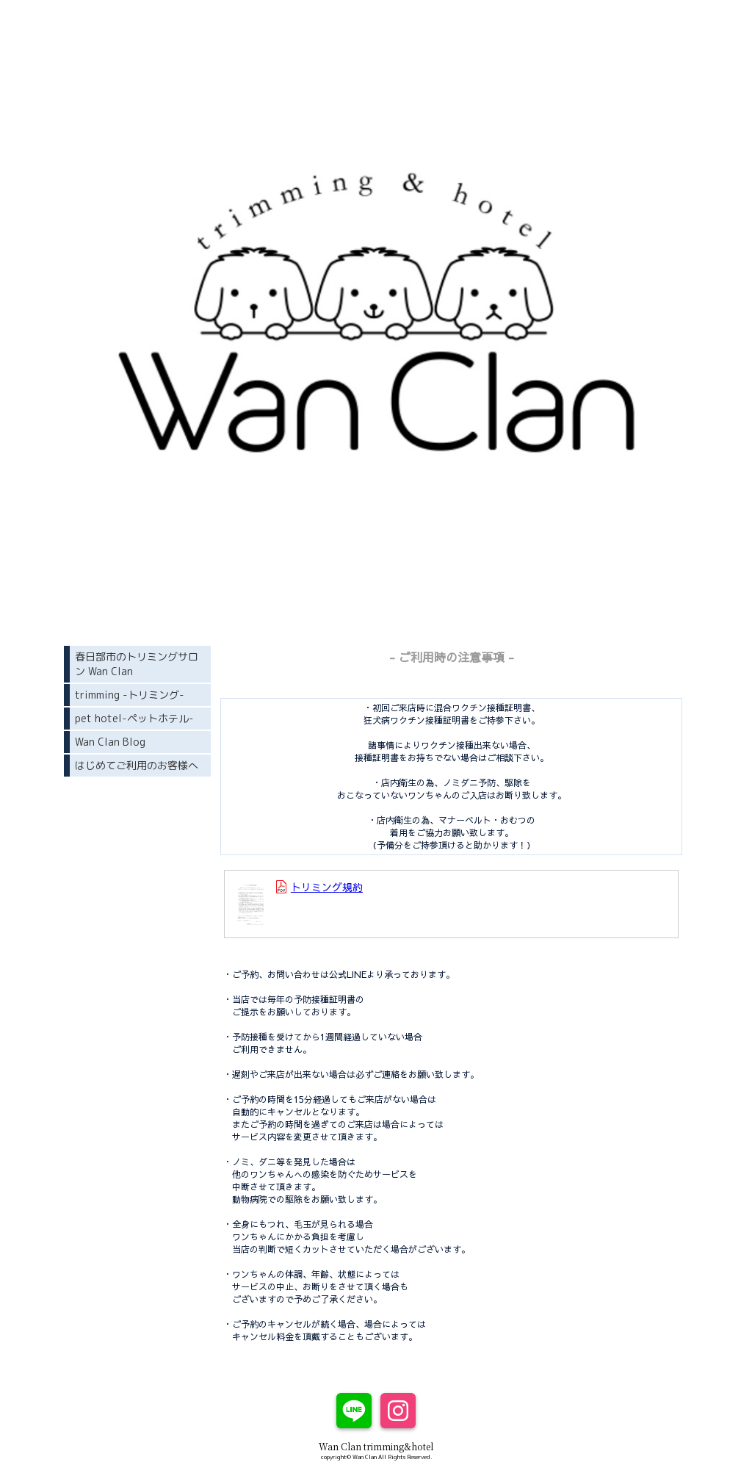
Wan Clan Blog (110, 742)
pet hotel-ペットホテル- (134, 718)
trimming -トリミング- (129, 695)
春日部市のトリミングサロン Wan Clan (136, 663)
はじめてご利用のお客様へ (136, 765)
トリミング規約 (327, 886)
